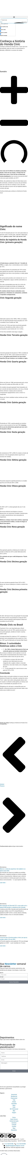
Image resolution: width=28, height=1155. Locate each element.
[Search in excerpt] (0, 33)
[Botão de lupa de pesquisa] (26, 22)
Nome (1, 972)
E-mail (1, 977)
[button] (14, 17)
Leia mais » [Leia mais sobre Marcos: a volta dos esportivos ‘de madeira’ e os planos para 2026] (3, 882)
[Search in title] (0, 28)
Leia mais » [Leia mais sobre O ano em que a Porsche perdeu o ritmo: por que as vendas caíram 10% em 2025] (3, 946)
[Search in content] (0, 31)
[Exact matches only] (0, 25)
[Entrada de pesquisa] (14, 20)
